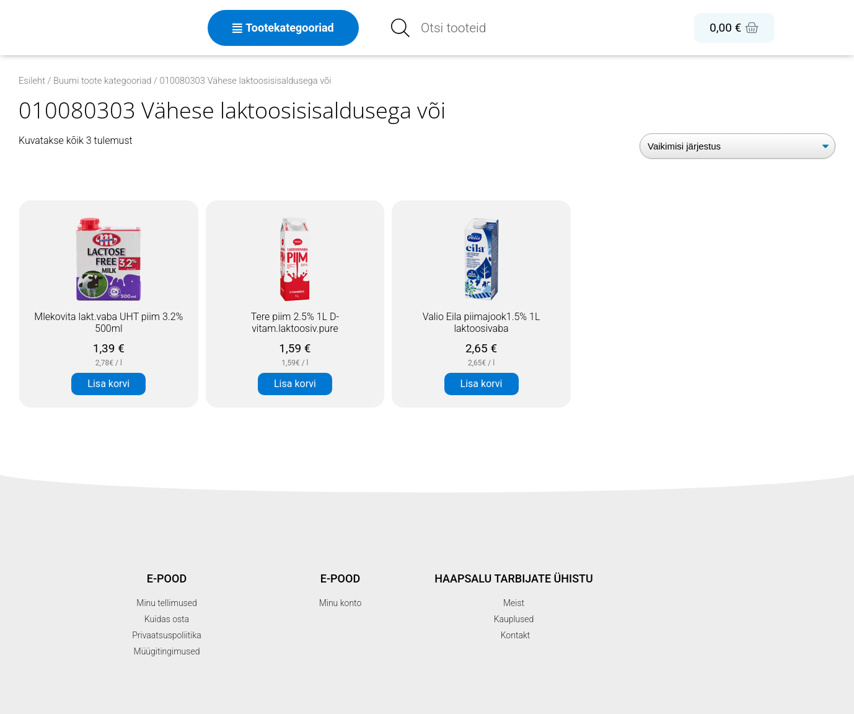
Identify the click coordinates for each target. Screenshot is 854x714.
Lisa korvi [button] (108, 384)
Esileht (32, 80)
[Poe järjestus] (737, 146)
